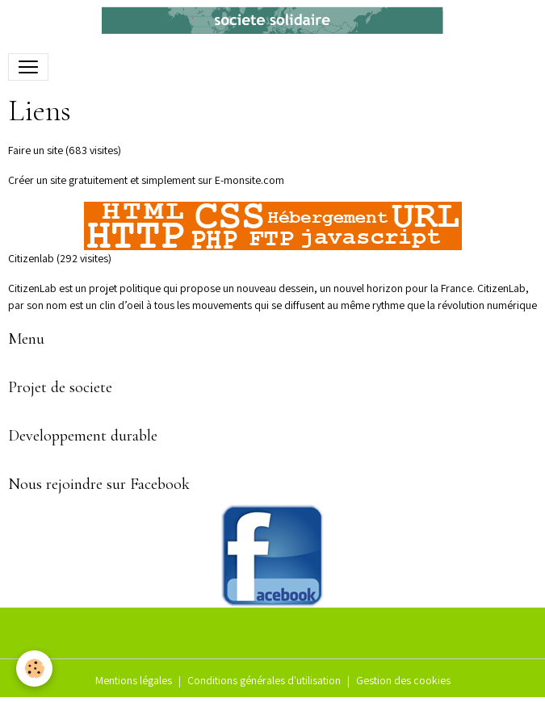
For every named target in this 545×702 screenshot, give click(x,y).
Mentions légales (133, 680)
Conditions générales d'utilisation (264, 680)
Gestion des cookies (403, 680)
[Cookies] (34, 668)
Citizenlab (31, 258)
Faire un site (35, 150)
